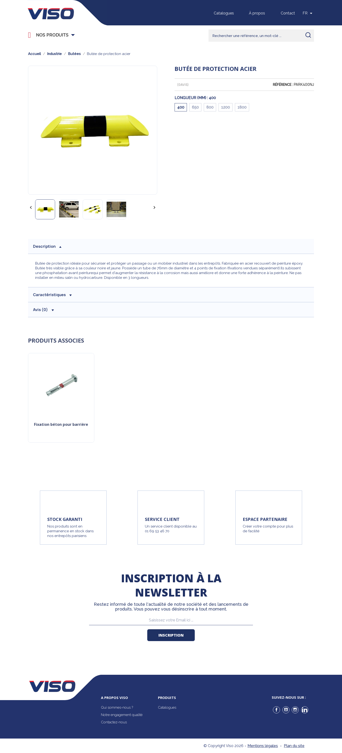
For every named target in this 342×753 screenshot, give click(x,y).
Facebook (276, 710)
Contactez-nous (114, 722)
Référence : (283, 85)
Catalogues (224, 13)
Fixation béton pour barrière (61, 424)
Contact (288, 13)
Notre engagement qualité (121, 715)
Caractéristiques (52, 294)
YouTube (286, 710)
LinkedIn (305, 710)
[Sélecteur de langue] (308, 13)
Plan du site (294, 746)
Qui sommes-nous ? (117, 707)
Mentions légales (262, 746)
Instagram (295, 710)
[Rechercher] (261, 35)
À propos (257, 13)
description (47, 246)
